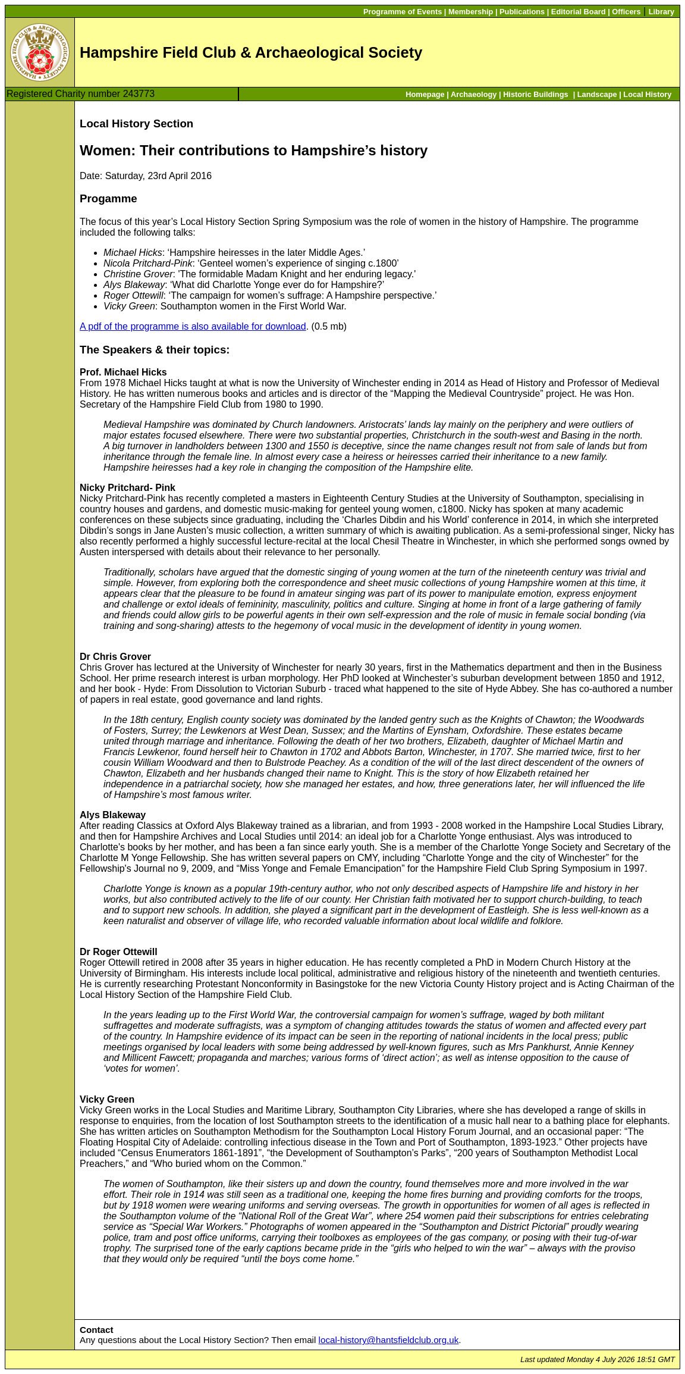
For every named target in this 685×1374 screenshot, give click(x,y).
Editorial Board (578, 11)
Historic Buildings (535, 94)
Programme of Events (402, 11)
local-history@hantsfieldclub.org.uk (389, 1340)
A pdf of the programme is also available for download (193, 326)
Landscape (597, 94)
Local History (647, 94)
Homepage (425, 94)
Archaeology (474, 94)
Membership (470, 11)
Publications (522, 11)
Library (661, 11)
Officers (626, 11)
